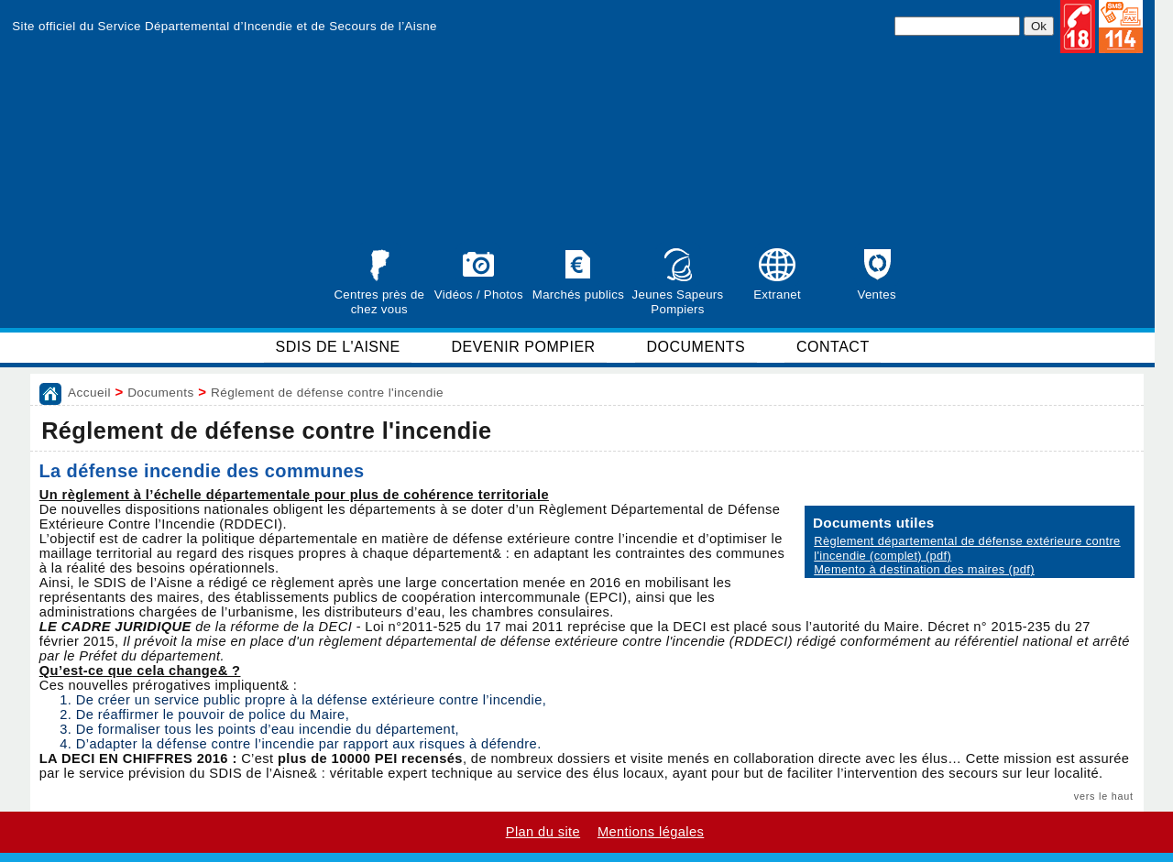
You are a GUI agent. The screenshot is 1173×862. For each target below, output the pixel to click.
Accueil (89, 392)
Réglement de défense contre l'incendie (327, 392)
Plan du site (543, 831)
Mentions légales (650, 831)
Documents (160, 392)
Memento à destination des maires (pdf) (924, 569)
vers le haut (1104, 796)
